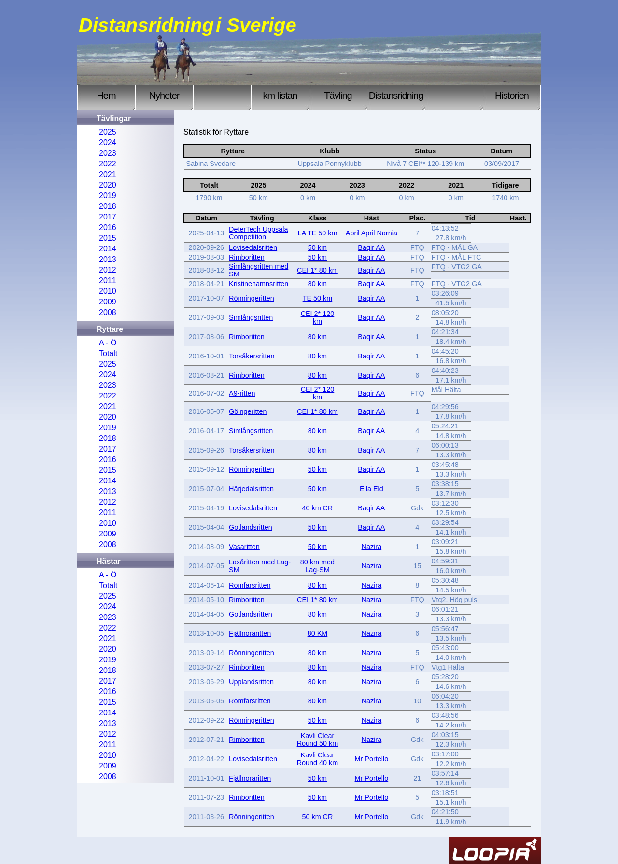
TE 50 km (318, 298)
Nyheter (164, 95)
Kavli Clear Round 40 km (317, 759)
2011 (107, 280)
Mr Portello (372, 759)
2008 (107, 312)
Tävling (337, 95)
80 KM (318, 633)
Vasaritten (244, 546)
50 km (317, 247)
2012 (107, 270)
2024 (107, 142)
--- (222, 95)
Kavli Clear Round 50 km (317, 739)
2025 (107, 132)
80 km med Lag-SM (317, 566)
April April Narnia (371, 233)
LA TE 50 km (317, 233)
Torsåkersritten (251, 356)
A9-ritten (242, 393)
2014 (107, 249)
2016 (107, 227)
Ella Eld (371, 489)
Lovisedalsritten (253, 247)
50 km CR (317, 817)
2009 (107, 302)
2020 (107, 185)
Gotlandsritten (250, 527)
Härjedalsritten (251, 489)
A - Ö (107, 343)
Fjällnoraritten (250, 633)
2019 (107, 196)
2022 (107, 164)
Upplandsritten (251, 682)
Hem (106, 95)
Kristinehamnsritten (258, 284)
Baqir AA (371, 247)
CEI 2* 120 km (318, 317)
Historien (512, 95)
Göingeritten (248, 411)
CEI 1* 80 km (317, 270)
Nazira (372, 546)
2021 (107, 174)
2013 (107, 259)
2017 (107, 217)
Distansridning (396, 95)
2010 (107, 291)
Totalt (108, 353)
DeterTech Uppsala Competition (258, 233)
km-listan (280, 95)
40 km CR (317, 508)
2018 (107, 206)
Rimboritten (247, 257)
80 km (317, 284)
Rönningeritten (251, 298)
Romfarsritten (249, 585)
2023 (107, 153)
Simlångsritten (251, 317)
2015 (107, 238)
